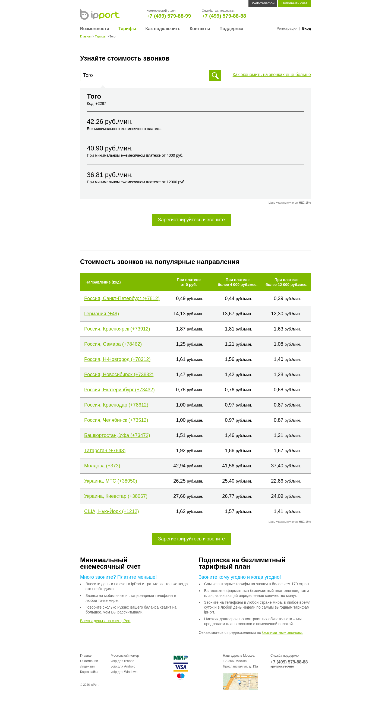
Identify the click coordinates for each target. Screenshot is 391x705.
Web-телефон (263, 3)
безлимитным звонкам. (282, 632)
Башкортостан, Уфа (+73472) (117, 435)
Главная (86, 36)
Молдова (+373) (102, 465)
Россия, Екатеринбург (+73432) (119, 389)
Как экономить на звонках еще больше (272, 74)
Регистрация (287, 28)
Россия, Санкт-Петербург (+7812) (122, 298)
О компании (89, 661)
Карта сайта (89, 672)
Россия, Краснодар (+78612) (116, 405)
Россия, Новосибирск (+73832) (118, 374)
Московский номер (125, 655)
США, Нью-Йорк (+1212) (111, 511)
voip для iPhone (122, 661)
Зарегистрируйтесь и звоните (191, 219)
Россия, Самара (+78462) (113, 344)
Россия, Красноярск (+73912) (117, 329)
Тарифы (127, 28)
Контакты (200, 28)
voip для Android (123, 666)
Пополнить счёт (294, 3)
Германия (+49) (101, 313)
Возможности (94, 28)
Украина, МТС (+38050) (110, 481)
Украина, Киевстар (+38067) (115, 496)
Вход (306, 28)
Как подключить (163, 28)
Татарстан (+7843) (104, 450)
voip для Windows (124, 672)
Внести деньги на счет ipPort (105, 621)
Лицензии (87, 666)
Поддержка (231, 28)
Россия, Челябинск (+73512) (116, 420)
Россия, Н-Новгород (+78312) (117, 359)
